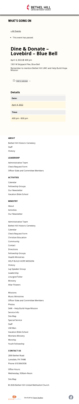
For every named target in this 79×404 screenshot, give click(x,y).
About (11, 206)
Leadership (13, 273)
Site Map (12, 316)
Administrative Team (18, 162)
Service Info (13, 312)
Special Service (15, 320)
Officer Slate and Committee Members (26, 170)
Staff (10, 147)
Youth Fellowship (16, 343)
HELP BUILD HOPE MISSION (21, 261)
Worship (12, 339)
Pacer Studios (38, 398)
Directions (13, 249)
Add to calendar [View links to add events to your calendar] (22, 81)
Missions (12, 292)
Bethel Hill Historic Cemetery (21, 143)
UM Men (12, 328)
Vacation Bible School (18, 194)
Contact (11, 245)
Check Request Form (17, 166)
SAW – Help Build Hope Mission (23, 308)
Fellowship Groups (17, 186)
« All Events (16, 31)
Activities (12, 210)
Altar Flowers (14, 284)
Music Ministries (16, 296)
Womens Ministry (16, 335)
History (11, 151)
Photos (11, 304)
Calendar (12, 182)
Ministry (12, 280)
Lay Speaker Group (17, 269)
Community (13, 241)
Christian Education (17, 237)
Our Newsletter (15, 190)
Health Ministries (16, 257)
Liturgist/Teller (15, 276)
